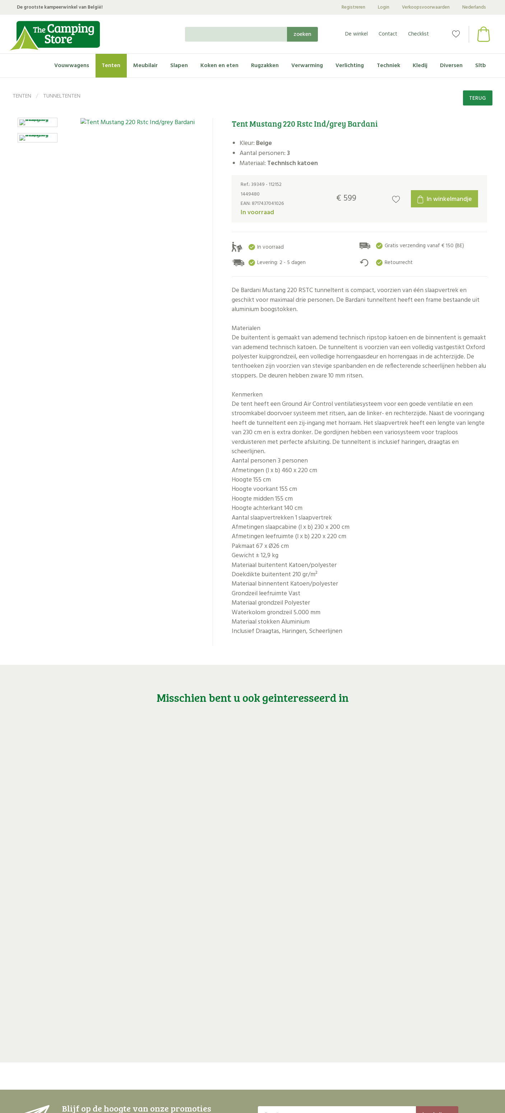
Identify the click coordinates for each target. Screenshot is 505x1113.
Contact (388, 34)
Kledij (420, 65)
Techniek (388, 65)
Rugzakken (265, 65)
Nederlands (474, 7)
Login (383, 7)
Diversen (451, 65)
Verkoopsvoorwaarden (426, 7)
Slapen (179, 65)
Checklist (418, 34)
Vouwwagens (71, 65)
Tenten (111, 65)
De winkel (356, 34)
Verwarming (307, 65)
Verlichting (349, 65)
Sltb (480, 65)
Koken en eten (219, 65)
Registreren (353, 7)
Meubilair (145, 65)
